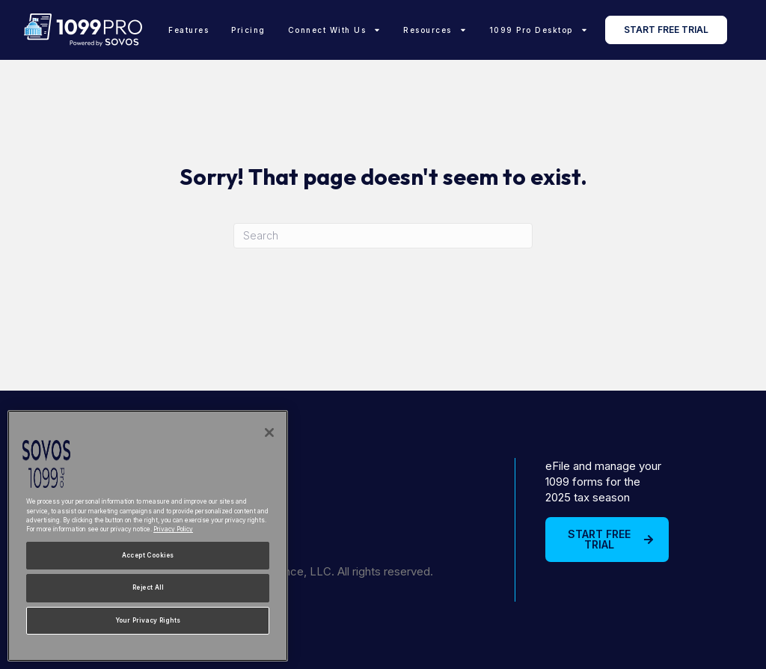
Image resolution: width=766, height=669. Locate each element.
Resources (435, 30)
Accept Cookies (148, 555)
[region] (147, 536)
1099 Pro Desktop (538, 30)
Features (188, 29)
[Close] (269, 432)
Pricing (248, 29)
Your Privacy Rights (148, 620)
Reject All (147, 587)
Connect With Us (335, 30)
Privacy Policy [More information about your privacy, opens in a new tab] (173, 529)
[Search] (383, 235)
